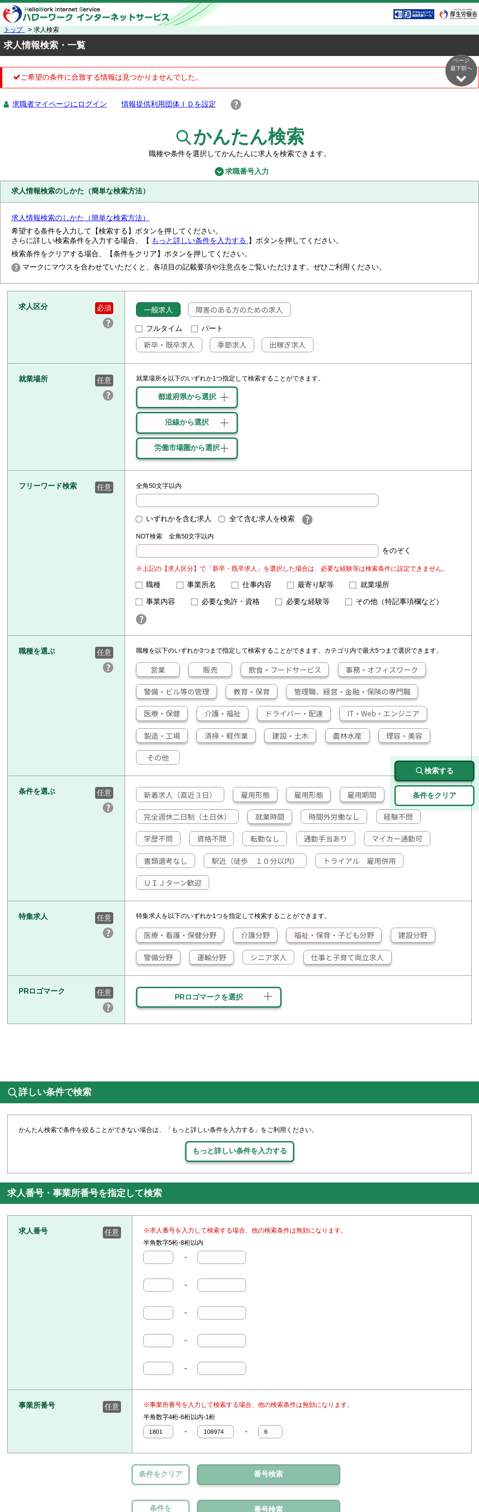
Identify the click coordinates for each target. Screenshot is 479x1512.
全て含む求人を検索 (256, 519)
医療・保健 (158, 713)
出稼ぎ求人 (284, 344)
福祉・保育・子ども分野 (330, 934)
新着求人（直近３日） (176, 794)
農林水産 (344, 735)
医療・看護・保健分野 (176, 934)
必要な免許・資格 (229, 601)
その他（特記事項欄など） (398, 601)
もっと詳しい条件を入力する (199, 240)
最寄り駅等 (314, 585)
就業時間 (266, 816)
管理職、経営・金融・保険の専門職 (348, 691)
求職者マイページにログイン (59, 104)
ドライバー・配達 (290, 713)
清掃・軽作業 (222, 735)
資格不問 (208, 838)
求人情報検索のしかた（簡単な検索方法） (80, 218)
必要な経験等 (306, 601)
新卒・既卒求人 (165, 344)
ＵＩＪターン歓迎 (169, 882)
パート (207, 328)
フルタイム (159, 328)
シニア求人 (265, 957)
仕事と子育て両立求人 (344, 957)
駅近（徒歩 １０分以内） (251, 860)
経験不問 (395, 816)
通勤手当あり (322, 838)
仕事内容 (255, 585)
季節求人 (228, 344)
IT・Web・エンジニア (379, 713)
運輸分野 (208, 957)
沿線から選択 (187, 422)
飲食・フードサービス (281, 669)
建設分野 (409, 934)
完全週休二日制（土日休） (183, 816)
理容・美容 (401, 735)
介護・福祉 (219, 713)
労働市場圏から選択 (187, 448)
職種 (152, 585)
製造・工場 (158, 735)
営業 (150, 669)
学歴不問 (154, 838)
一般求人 (154, 309)
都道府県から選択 (187, 397)
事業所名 (200, 585)
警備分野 (154, 957)
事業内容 (159, 601)
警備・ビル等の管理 (172, 691)
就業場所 (373, 585)
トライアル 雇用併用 (356, 860)
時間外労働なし (330, 816)
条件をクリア (160, 1474)
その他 (152, 757)
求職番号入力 (239, 171)
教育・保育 (248, 691)
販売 (203, 669)
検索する (434, 771)
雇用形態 (251, 794)
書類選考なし (161, 860)
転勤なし (261, 838)
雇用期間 (358, 794)
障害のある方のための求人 (235, 309)
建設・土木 (286, 735)
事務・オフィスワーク (378, 669)
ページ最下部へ (461, 70)
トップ (14, 29)
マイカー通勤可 (393, 838)
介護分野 (251, 934)
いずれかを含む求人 (174, 519)
